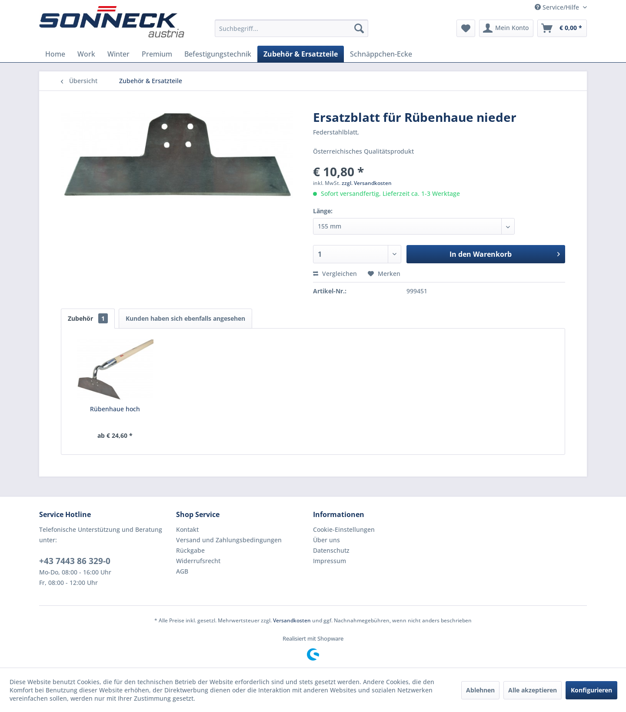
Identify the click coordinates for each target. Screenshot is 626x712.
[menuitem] (291, 28)
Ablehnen (480, 690)
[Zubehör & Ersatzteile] (300, 54)
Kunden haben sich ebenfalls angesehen (185, 318)
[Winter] (118, 54)
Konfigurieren (591, 690)
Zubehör (88, 318)
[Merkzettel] (465, 28)
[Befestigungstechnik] (217, 54)
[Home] (55, 54)
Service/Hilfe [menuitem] (558, 7)
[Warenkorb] (562, 28)
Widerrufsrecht (198, 561)
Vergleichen (335, 273)
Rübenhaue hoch (115, 409)
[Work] (86, 54)
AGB (182, 571)
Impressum (329, 561)
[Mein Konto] (506, 28)
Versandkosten (292, 620)
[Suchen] (359, 28)
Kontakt (187, 529)
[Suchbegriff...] (291, 28)
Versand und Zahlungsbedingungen (229, 540)
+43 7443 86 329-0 (74, 561)
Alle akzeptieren (532, 690)
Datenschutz (331, 550)
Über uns (326, 540)
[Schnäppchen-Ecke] (381, 54)
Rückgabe (190, 550)
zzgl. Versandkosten (367, 183)
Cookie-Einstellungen (344, 529)
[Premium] (157, 54)
